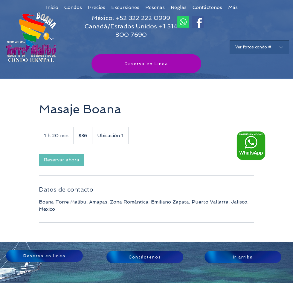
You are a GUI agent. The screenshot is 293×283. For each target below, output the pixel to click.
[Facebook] (198, 22)
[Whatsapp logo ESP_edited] (251, 146)
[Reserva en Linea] (146, 63)
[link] (61, 160)
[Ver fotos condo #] (259, 47)
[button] (233, 7)
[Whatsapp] (183, 22)
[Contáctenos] (144, 257)
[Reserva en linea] (44, 256)
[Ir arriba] (243, 257)
